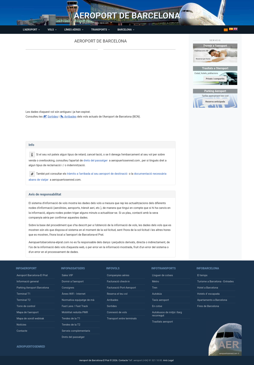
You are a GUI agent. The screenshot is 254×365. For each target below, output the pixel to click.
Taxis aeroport (160, 300)
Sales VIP (67, 275)
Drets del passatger (73, 337)
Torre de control (26, 306)
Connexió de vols (117, 312)
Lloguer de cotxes (162, 275)
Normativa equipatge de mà (78, 300)
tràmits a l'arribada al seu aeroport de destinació (97, 173)
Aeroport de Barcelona (100, 41)
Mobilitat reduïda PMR (75, 312)
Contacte (22, 330)
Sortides (112, 306)
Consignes (68, 287)
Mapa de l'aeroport (28, 312)
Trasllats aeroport (162, 321)
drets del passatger (95, 160)
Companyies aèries (118, 275)
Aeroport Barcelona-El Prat (32, 275)
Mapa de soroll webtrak (30, 318)
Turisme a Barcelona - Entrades (215, 281)
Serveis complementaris (76, 330)
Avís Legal (168, 360)
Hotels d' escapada (208, 293)
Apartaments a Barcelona (212, 300)
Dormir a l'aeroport (73, 281)
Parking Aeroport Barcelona (33, 287)
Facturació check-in (118, 281)
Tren (154, 287)
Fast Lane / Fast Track (75, 306)
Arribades (112, 300)
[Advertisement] (101, 82)
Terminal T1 (24, 293)
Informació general (28, 281)
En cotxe (157, 306)
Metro (155, 281)
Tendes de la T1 (71, 318)
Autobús (157, 293)
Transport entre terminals (122, 318)
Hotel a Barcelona (207, 287)
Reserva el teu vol (117, 293)
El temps (202, 275)
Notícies (21, 324)
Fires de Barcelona (208, 306)
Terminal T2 (24, 300)
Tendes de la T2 (71, 324)
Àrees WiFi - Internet (73, 293)
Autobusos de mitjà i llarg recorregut (167, 314)
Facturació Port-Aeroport (121, 287)
